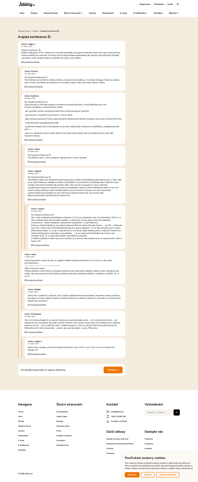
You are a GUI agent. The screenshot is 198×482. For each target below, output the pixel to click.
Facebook (149, 439)
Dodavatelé (107, 13)
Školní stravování (73, 13)
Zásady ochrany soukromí (117, 439)
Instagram (149, 444)
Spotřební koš (62, 445)
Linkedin (148, 448)
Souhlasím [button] (132, 475)
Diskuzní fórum (50, 13)
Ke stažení (60, 440)
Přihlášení (159, 4)
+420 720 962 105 (116, 416)
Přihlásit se (113, 370)
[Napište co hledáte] (162, 412)
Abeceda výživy (63, 426)
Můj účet (174, 13)
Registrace (145, 4)
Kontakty (158, 13)
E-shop (123, 13)
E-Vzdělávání (140, 13)
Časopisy (110, 453)
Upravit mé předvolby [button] (167, 475)
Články (33, 13)
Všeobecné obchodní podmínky (119, 444)
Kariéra (92, 13)
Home (20, 412)
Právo (58, 431)
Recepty (59, 421)
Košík (169, 4)
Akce (21, 13)
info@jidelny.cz (115, 411)
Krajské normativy (64, 435)
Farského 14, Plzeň (116, 421)
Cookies (109, 448)
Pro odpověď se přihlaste (31, 62)
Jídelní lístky (61, 416)
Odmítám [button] (148, 475)
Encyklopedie (62, 412)
